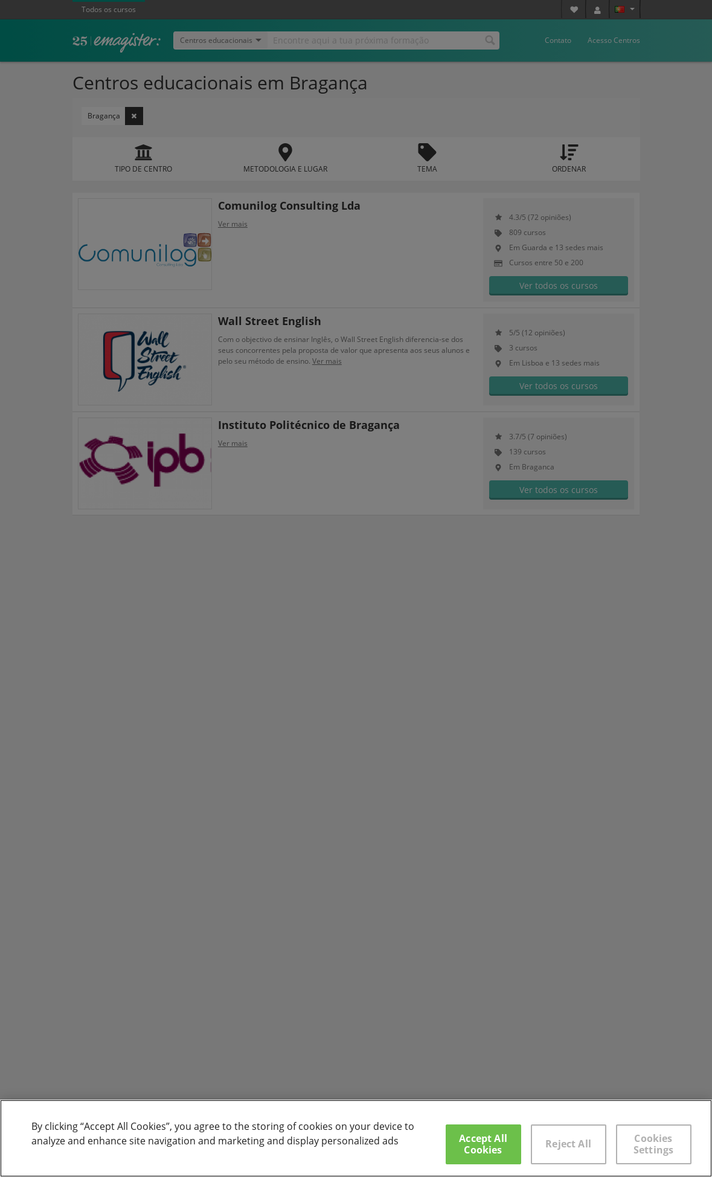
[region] (356, 1138)
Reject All (568, 1143)
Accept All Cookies (483, 1144)
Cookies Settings (653, 1144)
